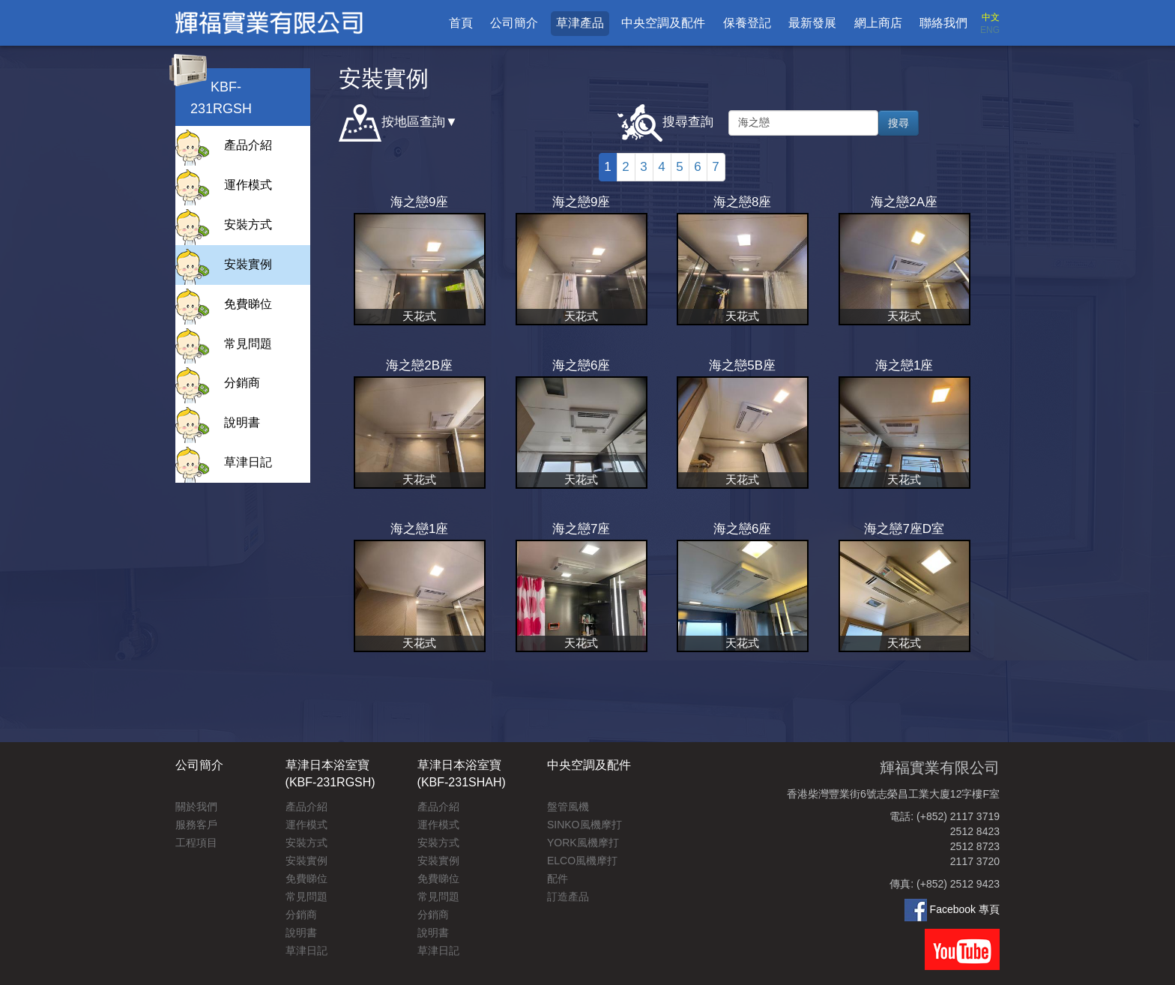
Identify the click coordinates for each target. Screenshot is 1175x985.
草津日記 (248, 462)
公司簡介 (514, 22)
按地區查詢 (392, 123)
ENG (990, 30)
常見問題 (248, 343)
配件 (557, 879)
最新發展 (812, 22)
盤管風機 (568, 807)
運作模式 (248, 184)
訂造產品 (568, 897)
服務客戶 (196, 825)
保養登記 (747, 22)
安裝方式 (248, 224)
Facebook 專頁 (952, 909)
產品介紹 (248, 145)
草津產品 (580, 22)
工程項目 (196, 843)
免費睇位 (248, 304)
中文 (991, 17)
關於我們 (196, 807)
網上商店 (878, 22)
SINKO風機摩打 (584, 825)
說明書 (242, 422)
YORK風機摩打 (583, 843)
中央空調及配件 (663, 22)
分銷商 (242, 382)
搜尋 (898, 123)
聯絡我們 (943, 22)
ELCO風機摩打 (582, 861)
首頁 (461, 22)
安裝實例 (248, 264)
